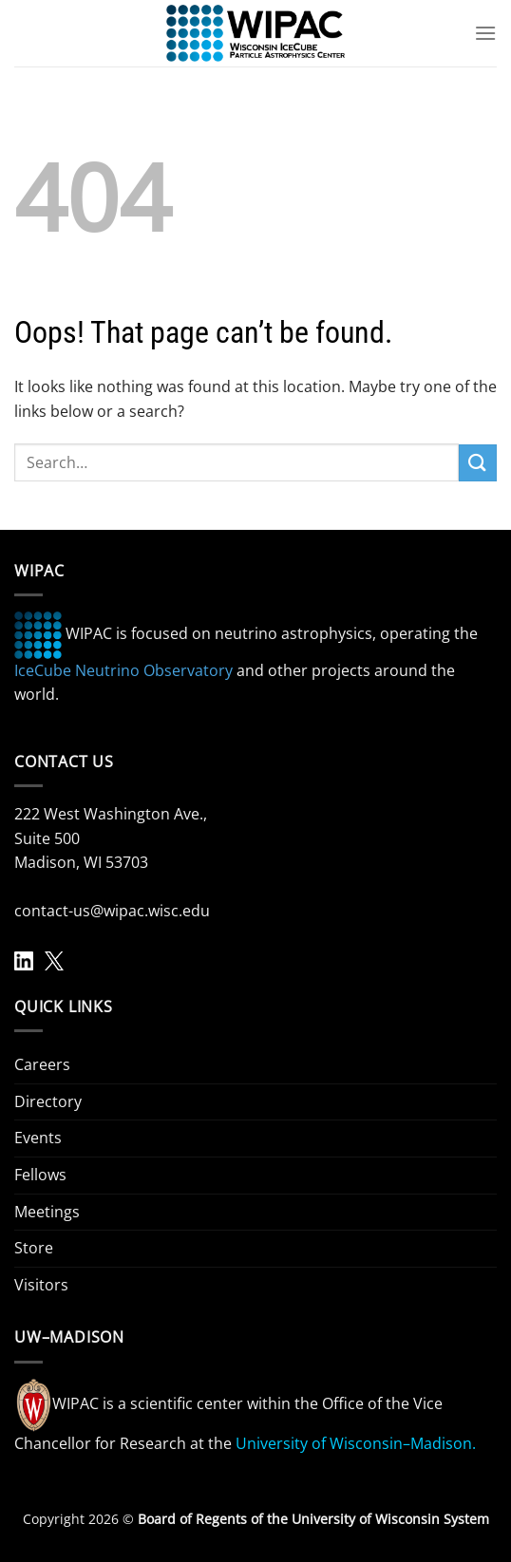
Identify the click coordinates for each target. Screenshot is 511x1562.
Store (33, 1247)
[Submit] (478, 462)
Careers (42, 1064)
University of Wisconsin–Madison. (356, 1443)
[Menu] (485, 32)
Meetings (47, 1211)
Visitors (41, 1284)
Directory (48, 1101)
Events (38, 1137)
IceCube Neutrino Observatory (123, 670)
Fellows (40, 1174)
